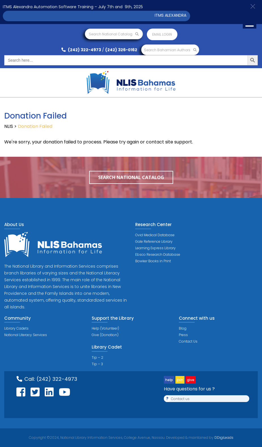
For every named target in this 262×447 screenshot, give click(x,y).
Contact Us (188, 341)
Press (183, 334)
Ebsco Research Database (157, 254)
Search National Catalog (114, 34)
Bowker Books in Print (153, 261)
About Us (14, 224)
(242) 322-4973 (81, 50)
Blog (182, 328)
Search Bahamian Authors (170, 50)
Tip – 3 (97, 364)
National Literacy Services (25, 334)
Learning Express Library (155, 248)
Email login (162, 34)
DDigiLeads (223, 437)
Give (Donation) (105, 334)
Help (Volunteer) (105, 328)
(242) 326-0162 (121, 50)
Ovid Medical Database (155, 235)
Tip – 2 (97, 357)
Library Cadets (16, 328)
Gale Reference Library (154, 241)
